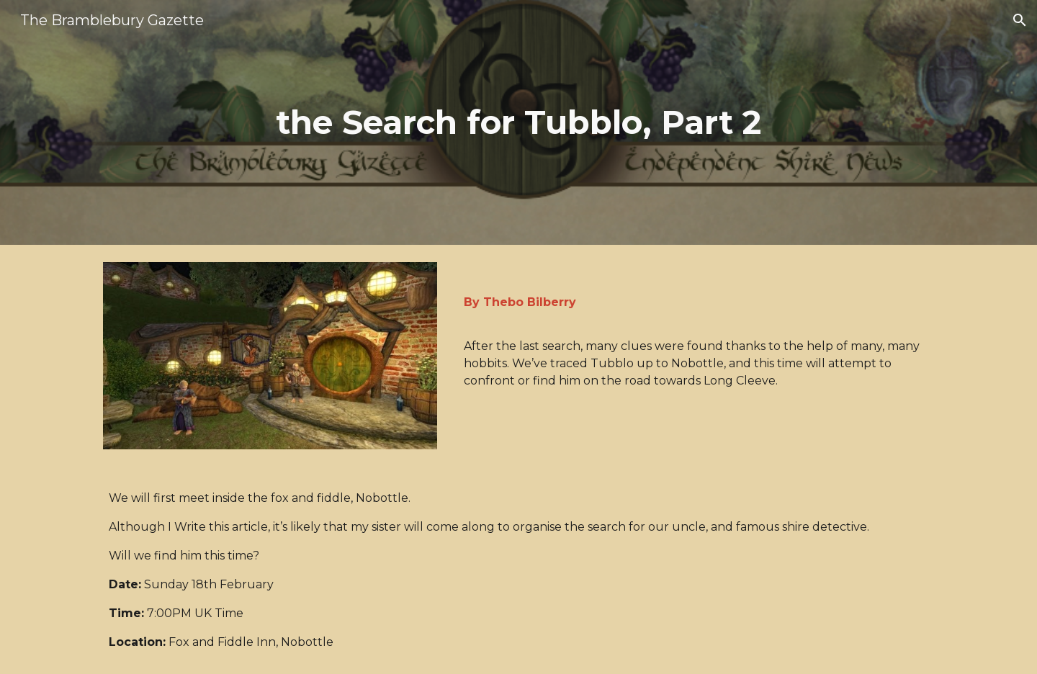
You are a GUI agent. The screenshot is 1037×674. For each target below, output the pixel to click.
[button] (1019, 20)
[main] (518, 122)
